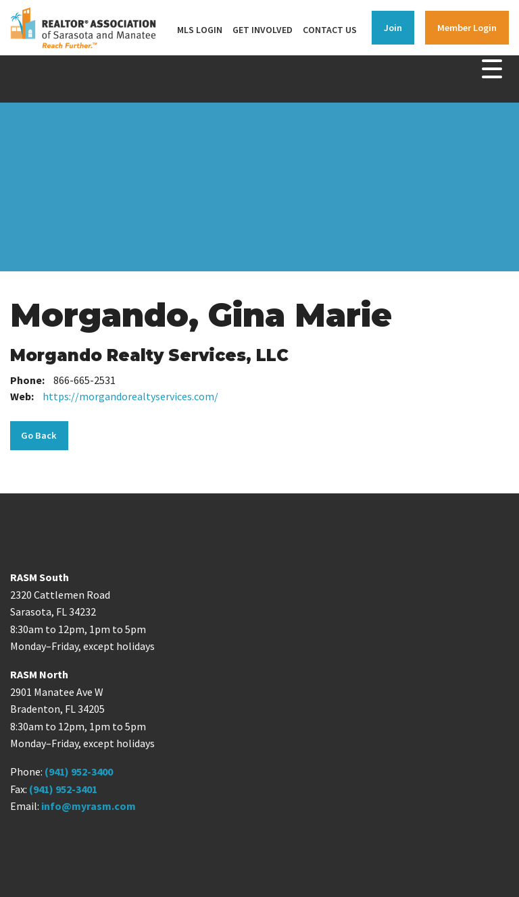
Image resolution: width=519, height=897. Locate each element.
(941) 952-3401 (63, 789)
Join (393, 28)
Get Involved (262, 29)
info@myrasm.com (88, 806)
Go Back (39, 435)
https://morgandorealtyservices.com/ (130, 396)
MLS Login (199, 29)
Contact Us (330, 29)
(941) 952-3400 (79, 771)
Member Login (467, 28)
